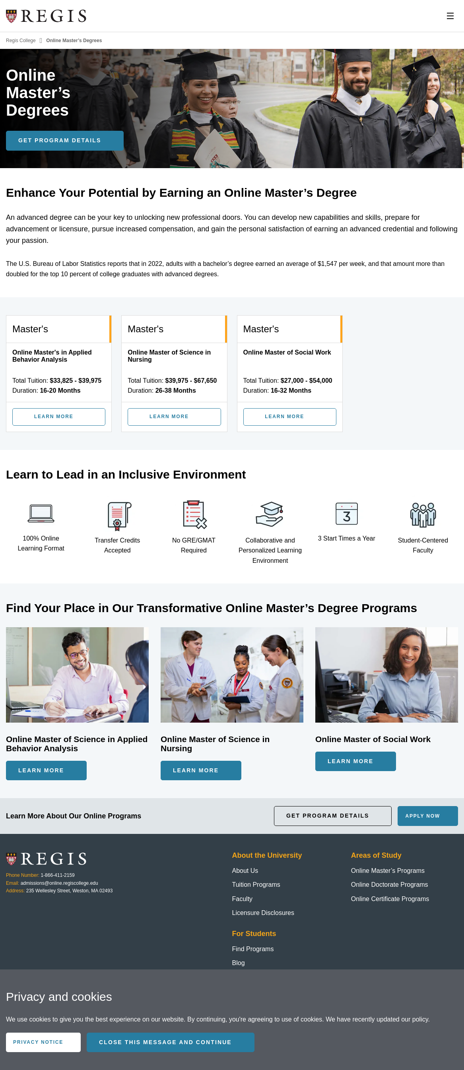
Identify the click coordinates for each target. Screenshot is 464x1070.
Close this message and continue (165, 1042)
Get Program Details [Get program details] (59, 140)
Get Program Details (327, 815)
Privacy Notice (38, 1042)
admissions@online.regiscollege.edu (59, 883)
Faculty (242, 899)
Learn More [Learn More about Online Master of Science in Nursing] (169, 416)
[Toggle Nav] (450, 16)
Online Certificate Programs (390, 899)
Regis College (21, 40)
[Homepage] (46, 16)
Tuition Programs (256, 884)
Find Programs (253, 949)
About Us (245, 870)
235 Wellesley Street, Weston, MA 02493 (69, 891)
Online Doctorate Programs (389, 884)
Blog (238, 963)
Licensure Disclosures (263, 912)
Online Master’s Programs (388, 870)
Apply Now (422, 816)
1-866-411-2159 (57, 875)
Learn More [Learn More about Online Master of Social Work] (284, 416)
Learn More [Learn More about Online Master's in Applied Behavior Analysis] (54, 416)
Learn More (41, 770)
